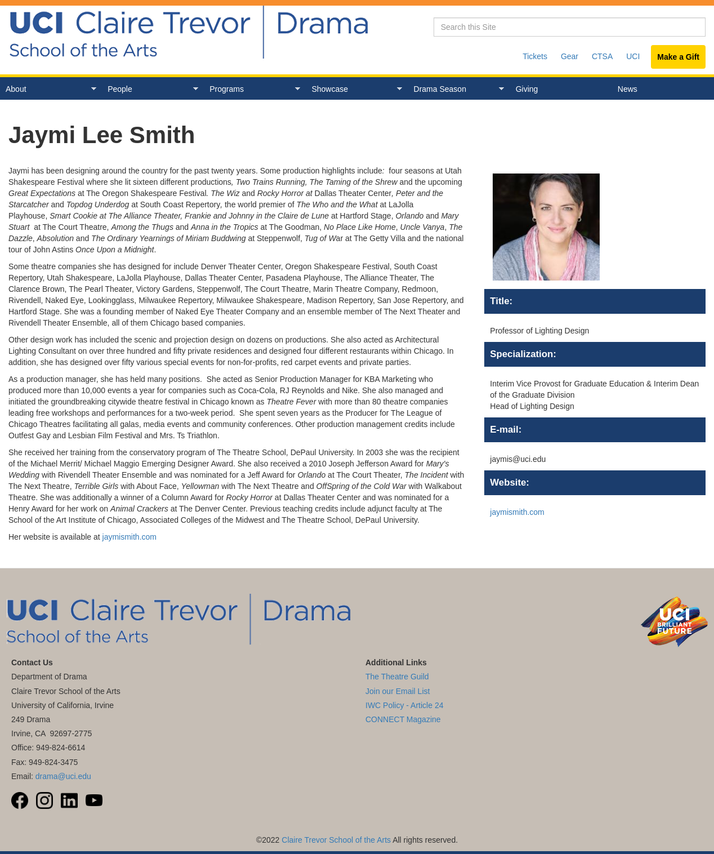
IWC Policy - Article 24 (404, 705)
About (48, 89)
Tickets (535, 56)
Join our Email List (397, 691)
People (150, 89)
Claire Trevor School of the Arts (336, 839)
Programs (252, 89)
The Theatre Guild (397, 676)
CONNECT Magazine (403, 719)
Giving (527, 89)
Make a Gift (678, 56)
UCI (633, 56)
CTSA (602, 56)
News (627, 89)
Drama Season (456, 89)
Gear (569, 56)
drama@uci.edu (63, 776)
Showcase (354, 89)
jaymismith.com (129, 536)
